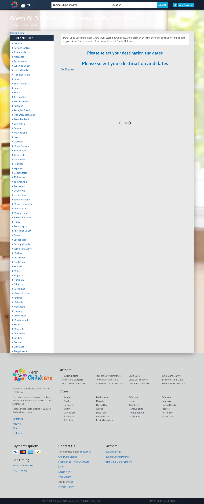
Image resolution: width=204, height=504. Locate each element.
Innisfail (17, 297)
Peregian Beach (21, 110)
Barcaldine (18, 288)
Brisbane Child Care (172, 379)
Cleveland (18, 346)
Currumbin (18, 257)
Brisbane (17, 105)
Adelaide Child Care (139, 383)
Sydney (67, 397)
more (128, 123)
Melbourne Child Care (173, 383)
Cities (25, 24)
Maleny (17, 270)
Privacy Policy (66, 486)
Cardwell (17, 337)
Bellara (16, 92)
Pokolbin (68, 420)
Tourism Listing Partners (108, 375)
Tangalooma (19, 351)
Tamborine (18, 186)
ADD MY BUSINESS (22, 465)
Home (15, 24)
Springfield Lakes (22, 248)
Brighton (17, 324)
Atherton (17, 284)
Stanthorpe (19, 150)
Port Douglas (20, 101)
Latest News (65, 471)
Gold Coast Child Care (74, 383)
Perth (66, 401)
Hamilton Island (21, 74)
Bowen (16, 137)
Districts (17, 432)
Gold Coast (19, 262)
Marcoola (18, 56)
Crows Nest (19, 315)
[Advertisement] (125, 98)
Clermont (18, 141)
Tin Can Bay (19, 96)
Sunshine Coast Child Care (109, 383)
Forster (166, 408)
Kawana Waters (21, 47)
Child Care (134, 375)
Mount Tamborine (22, 204)
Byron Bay (101, 404)
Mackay (17, 253)
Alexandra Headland (23, 114)
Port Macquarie (104, 420)
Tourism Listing (70, 375)
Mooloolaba (19, 132)
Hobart (132, 401)
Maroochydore (21, 293)
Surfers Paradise (21, 217)
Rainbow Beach (21, 52)
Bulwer (16, 128)
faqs (70, 481)
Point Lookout (20, 119)
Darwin (100, 401)
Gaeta (34, 24)
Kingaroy (18, 275)
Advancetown (20, 208)
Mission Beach (20, 212)
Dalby (16, 221)
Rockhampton (20, 226)
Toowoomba (19, 181)
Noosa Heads (20, 70)
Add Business (186, 5)
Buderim (17, 266)
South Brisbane (21, 199)
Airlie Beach (102, 416)
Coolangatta (19, 172)
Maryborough (20, 320)
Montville (18, 328)
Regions (16, 423)
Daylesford (69, 412)
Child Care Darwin (171, 375)
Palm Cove (18, 88)
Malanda (17, 302)
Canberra (166, 401)
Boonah (17, 342)
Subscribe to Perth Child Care (73, 461)
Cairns (16, 79)
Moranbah (18, 306)
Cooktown (18, 190)
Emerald (17, 235)
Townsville (18, 154)
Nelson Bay (69, 404)
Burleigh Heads (21, 244)
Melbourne (102, 397)
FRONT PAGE (19, 470)
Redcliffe (17, 163)
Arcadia (17, 43)
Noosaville (18, 159)
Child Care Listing (67, 456)
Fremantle (68, 416)
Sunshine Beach (21, 65)
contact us (85, 451)
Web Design (64, 476)
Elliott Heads (20, 83)
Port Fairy (167, 412)
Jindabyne (134, 404)
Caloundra (18, 123)
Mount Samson (20, 146)
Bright (66, 408)
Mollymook (135, 416)
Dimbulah (18, 279)
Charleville (18, 333)
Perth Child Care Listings (163, 500)
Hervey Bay (19, 195)
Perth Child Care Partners (118, 461)
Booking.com (17, 32)
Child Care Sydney (138, 379)
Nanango (17, 311)
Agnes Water (20, 61)
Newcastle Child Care (106, 379)
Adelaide (166, 397)
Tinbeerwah (19, 177)
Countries (17, 418)
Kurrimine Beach (21, 230)
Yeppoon (17, 168)
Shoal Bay (101, 412)
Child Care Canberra (73, 379)
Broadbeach (19, 239)
